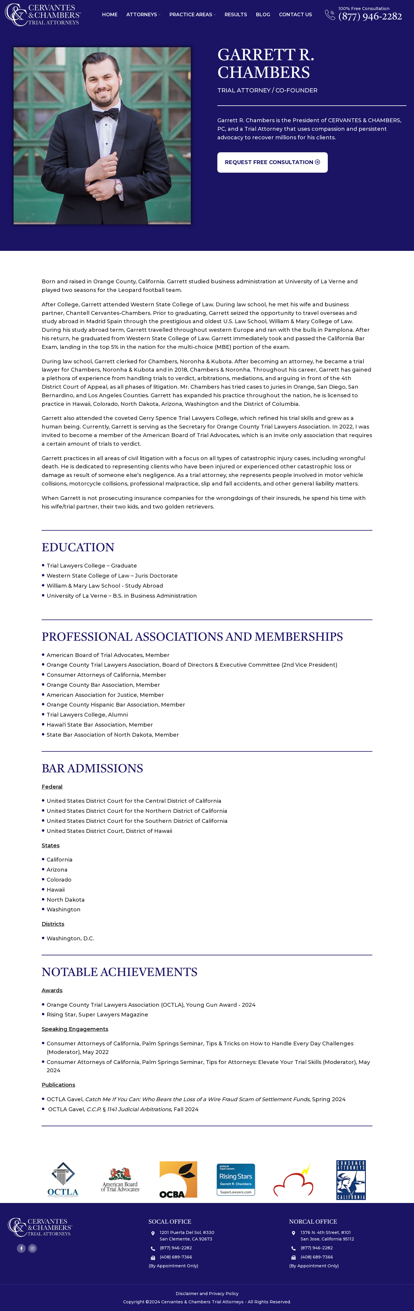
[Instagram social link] (32, 1248)
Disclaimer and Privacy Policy (207, 1293)
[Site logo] (43, 14)
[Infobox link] (363, 15)
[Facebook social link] (21, 1248)
